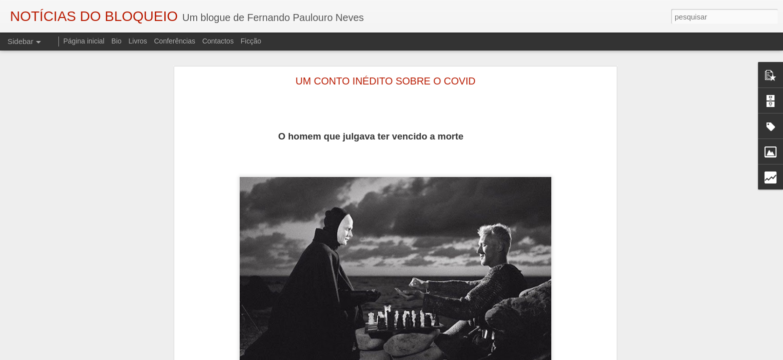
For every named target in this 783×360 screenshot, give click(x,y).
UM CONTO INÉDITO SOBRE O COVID (385, 81)
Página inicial (84, 41)
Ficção (251, 41)
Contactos (218, 41)
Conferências (174, 41)
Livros (137, 41)
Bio (116, 41)
